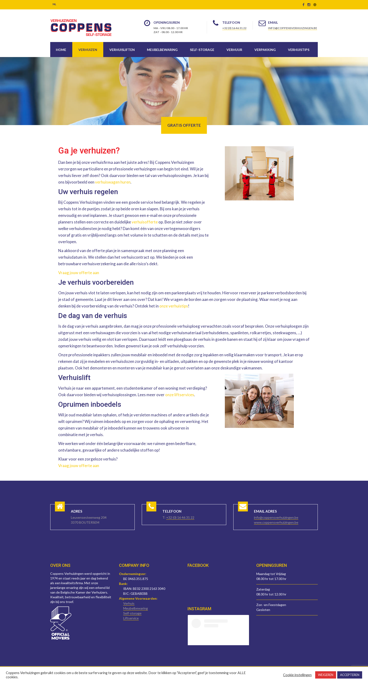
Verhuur (234, 50)
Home (61, 50)
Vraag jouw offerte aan (78, 272)
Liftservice (131, 618)
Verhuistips (298, 50)
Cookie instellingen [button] (297, 675)
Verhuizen (87, 50)
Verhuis (128, 603)
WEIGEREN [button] (325, 675)
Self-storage (202, 50)
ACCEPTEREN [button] (349, 675)
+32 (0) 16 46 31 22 (234, 28)
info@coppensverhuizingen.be (292, 28)
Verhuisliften (122, 50)
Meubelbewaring (162, 50)
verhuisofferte (145, 221)
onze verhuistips (173, 305)
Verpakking (265, 50)
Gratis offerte (184, 125)
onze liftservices (179, 394)
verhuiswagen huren (112, 182)
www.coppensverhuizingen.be (276, 522)
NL (54, 4)
